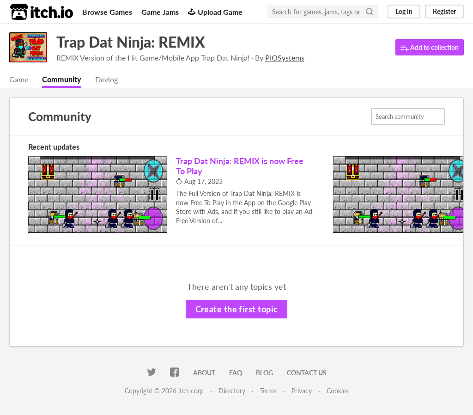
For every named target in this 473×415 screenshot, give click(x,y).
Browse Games (107, 11)
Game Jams (160, 11)
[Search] (369, 11)
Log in (403, 11)
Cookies (338, 391)
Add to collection (429, 47)
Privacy (301, 391)
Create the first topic (236, 309)
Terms (268, 391)
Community (61, 79)
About (204, 373)
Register (444, 11)
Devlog (106, 79)
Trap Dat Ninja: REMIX (130, 42)
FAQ (235, 373)
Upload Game (215, 11)
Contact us (307, 373)
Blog (264, 373)
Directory (231, 391)
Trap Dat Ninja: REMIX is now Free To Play (239, 166)
